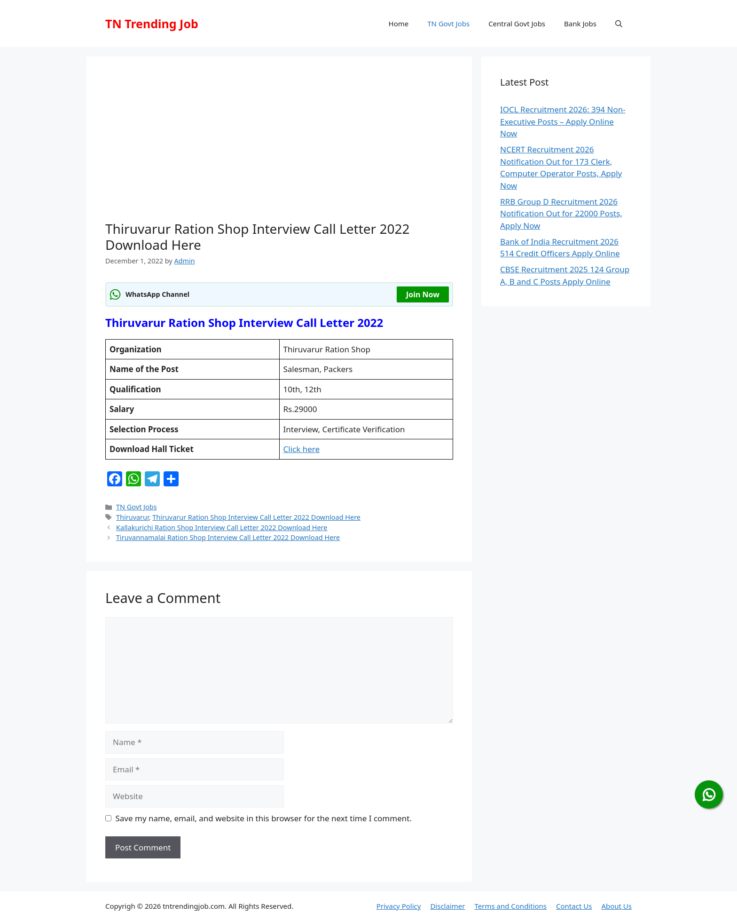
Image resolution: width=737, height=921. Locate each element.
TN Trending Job (151, 24)
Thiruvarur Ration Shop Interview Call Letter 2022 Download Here (256, 517)
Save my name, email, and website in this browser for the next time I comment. (264, 818)
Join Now (422, 294)
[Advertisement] (279, 146)
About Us (616, 906)
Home (399, 23)
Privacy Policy (398, 906)
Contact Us (574, 906)
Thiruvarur (132, 517)
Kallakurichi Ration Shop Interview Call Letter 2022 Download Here (221, 527)
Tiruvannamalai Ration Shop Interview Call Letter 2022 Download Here (228, 537)
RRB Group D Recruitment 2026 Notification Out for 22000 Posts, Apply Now (561, 213)
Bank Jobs (580, 23)
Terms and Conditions (510, 906)
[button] (619, 23)
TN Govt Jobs (448, 23)
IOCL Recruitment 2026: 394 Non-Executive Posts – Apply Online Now (563, 121)
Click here (301, 449)
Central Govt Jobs (516, 23)
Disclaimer (447, 906)
